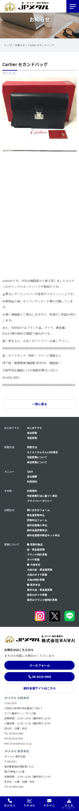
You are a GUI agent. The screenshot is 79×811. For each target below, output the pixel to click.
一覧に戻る (39, 404)
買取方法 (32, 447)
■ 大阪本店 (33, 564)
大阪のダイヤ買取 (37, 574)
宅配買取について (37, 457)
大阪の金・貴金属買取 (39, 569)
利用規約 (32, 481)
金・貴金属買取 (36, 549)
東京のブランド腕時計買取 (42, 599)
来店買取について (37, 462)
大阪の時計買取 (36, 579)
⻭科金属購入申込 (37, 525)
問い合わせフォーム (38, 510)
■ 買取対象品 (35, 544)
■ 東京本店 (33, 584)
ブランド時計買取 (37, 554)
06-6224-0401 (41, 676)
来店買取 (32, 433)
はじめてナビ (34, 428)
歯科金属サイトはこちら (39, 688)
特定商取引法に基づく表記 (42, 495)
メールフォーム (39, 665)
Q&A (30, 471)
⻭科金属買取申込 (37, 530)
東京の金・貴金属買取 (39, 589)
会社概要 (32, 476)
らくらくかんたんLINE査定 (42, 452)
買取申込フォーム (37, 520)
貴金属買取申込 (36, 515)
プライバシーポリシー (39, 500)
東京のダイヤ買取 (37, 594)
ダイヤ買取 (33, 559)
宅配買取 (32, 438)
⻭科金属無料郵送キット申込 (43, 535)
